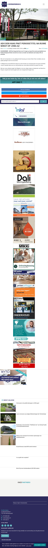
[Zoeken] (43, 101)
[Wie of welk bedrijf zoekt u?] (20, 101)
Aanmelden (5, 527)
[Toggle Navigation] (44, 4)
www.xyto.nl (6, 511)
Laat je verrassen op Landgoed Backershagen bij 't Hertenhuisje (31, 414)
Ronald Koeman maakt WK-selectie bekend (26, 446)
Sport (27, 48)
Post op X (24, 92)
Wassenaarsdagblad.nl (14, 4)
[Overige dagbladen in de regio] (23, 537)
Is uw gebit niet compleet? (22, 457)
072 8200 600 (6, 508)
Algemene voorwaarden (11, 541)
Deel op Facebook (24, 89)
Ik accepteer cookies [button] (40, 544)
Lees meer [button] (28, 545)
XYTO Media (44, 48)
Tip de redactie (24, 96)
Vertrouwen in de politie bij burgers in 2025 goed (27, 403)
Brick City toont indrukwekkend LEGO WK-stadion (27, 468)
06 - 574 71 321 (29, 82)
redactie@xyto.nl (7, 510)
